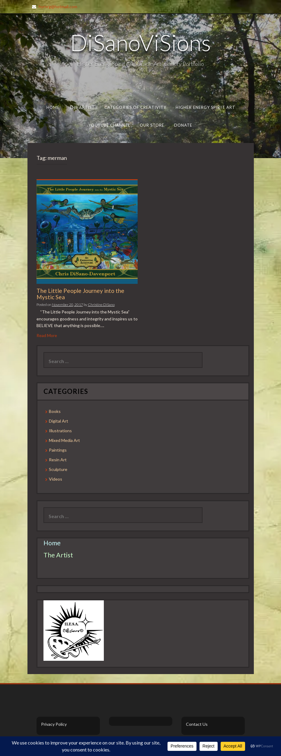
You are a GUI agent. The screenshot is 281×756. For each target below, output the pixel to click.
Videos (55, 479)
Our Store (152, 125)
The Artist (82, 107)
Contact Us (197, 724)
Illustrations (60, 430)
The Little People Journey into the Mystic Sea (80, 293)
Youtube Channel (109, 125)
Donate (183, 125)
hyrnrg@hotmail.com (58, 6)
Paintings (58, 450)
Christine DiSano (101, 304)
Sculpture (58, 469)
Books (55, 411)
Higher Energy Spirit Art (205, 107)
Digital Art (58, 420)
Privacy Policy (54, 724)
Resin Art (58, 459)
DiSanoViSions (140, 42)
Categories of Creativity (135, 107)
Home (52, 107)
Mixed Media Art (64, 440)
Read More (47, 335)
